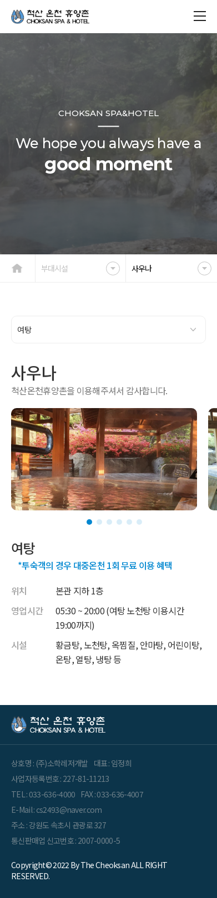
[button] (89, 522)
